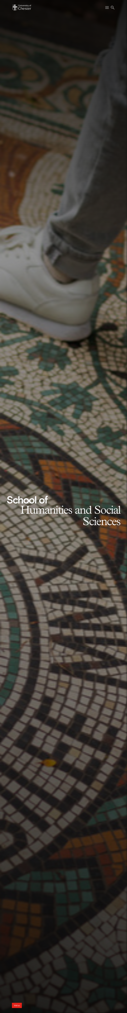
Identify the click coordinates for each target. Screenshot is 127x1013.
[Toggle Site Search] (112, 7)
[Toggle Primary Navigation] (107, 7)
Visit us (17, 1005)
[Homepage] (21, 7)
